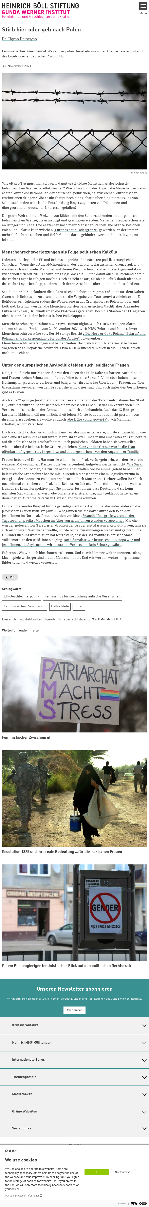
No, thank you (123, 1172)
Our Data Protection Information (22, 1195)
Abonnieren (74, 1010)
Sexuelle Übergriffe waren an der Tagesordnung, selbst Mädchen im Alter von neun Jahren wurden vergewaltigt (68, 518)
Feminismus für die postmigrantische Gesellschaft (83, 596)
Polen (78, 606)
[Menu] (143, 6)
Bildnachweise (139, 173)
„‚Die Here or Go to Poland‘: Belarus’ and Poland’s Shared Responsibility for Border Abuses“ (74, 336)
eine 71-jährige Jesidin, (29, 400)
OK (96, 1172)
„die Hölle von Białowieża (86, 419)
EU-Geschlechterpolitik (21, 596)
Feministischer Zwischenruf (25, 606)
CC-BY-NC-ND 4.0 (104, 619)
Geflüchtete (60, 606)
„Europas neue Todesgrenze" (76, 230)
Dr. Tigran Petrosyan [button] (19, 39)
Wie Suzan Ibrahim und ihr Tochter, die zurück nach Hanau (72, 466)
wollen (83, 469)
